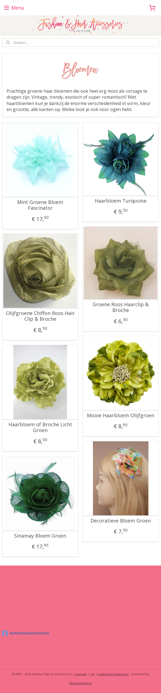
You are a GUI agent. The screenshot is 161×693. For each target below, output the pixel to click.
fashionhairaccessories (25, 633)
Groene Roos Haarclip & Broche (121, 307)
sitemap (81, 674)
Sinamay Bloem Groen (40, 536)
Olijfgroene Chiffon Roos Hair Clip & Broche (40, 316)
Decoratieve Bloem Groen (120, 521)
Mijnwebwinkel (80, 683)
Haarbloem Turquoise (121, 201)
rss (92, 674)
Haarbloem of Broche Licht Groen (40, 427)
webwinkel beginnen (113, 674)
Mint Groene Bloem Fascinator (40, 205)
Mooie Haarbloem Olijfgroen (120, 416)
